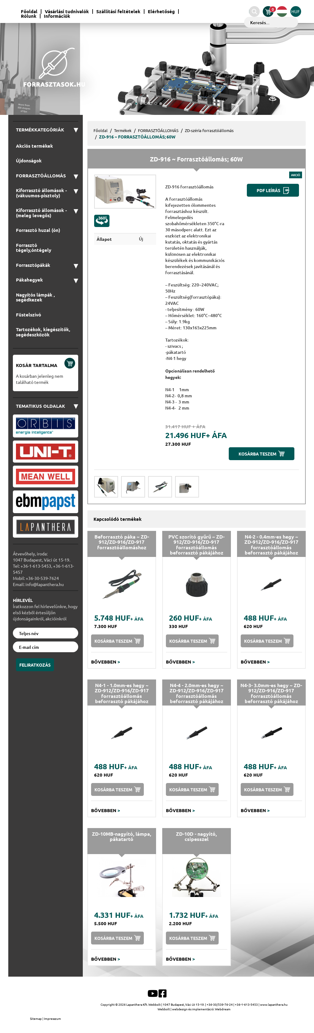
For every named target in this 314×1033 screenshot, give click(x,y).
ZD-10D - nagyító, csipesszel (196, 836)
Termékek (123, 130)
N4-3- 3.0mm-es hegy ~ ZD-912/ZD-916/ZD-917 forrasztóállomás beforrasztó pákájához (271, 693)
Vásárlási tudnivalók (67, 11)
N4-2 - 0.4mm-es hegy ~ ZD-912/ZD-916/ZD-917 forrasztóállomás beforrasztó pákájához (271, 544)
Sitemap (36, 1018)
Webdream (223, 1009)
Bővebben (105, 662)
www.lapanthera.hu (274, 1004)
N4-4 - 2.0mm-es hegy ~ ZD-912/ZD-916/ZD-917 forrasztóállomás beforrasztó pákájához (197, 693)
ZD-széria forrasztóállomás (209, 130)
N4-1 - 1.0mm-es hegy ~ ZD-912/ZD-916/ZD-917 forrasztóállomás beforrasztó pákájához (122, 693)
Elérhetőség (161, 11)
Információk (57, 16)
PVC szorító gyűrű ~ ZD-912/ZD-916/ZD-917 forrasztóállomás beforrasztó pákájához (196, 544)
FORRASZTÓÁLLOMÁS (158, 130)
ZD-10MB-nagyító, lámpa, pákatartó (121, 836)
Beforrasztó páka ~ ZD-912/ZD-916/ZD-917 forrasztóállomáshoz (121, 542)
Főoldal (29, 11)
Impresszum (52, 1018)
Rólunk (28, 16)
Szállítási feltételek (118, 11)
